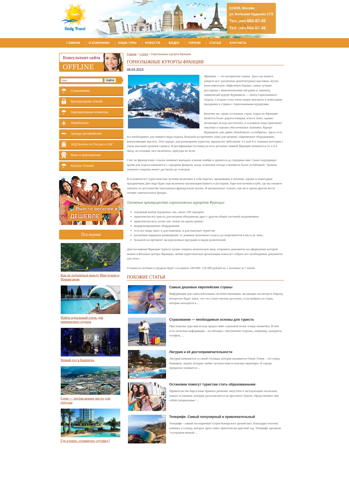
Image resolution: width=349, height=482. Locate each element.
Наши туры (127, 43)
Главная (73, 43)
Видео (174, 43)
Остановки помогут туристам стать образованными (212, 384)
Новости (152, 43)
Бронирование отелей (87, 101)
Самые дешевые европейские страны (201, 287)
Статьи (215, 43)
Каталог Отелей (82, 165)
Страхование (80, 90)
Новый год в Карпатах (78, 360)
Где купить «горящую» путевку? (85, 441)
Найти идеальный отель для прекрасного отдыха (82, 320)
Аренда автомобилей (86, 133)
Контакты (238, 43)
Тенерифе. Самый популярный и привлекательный (212, 417)
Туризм (194, 43)
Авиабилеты (80, 123)
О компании (99, 43)
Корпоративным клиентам (89, 112)
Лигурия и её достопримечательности (201, 352)
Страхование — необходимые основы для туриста (211, 319)
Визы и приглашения (86, 155)
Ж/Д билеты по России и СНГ (92, 144)
